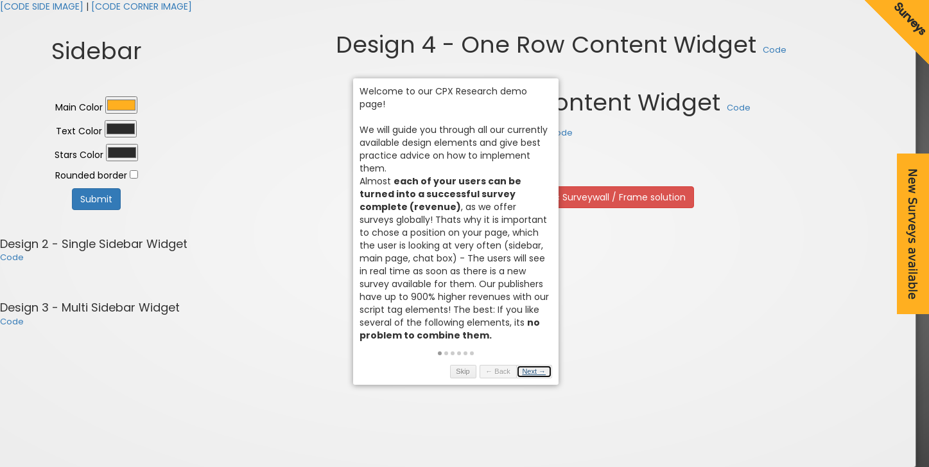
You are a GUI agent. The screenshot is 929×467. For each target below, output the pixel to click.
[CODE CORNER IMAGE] (141, 6)
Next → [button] (543, 374)
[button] (449, 355)
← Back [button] (506, 374)
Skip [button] (471, 374)
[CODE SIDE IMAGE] (41, 6)
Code (12, 257)
